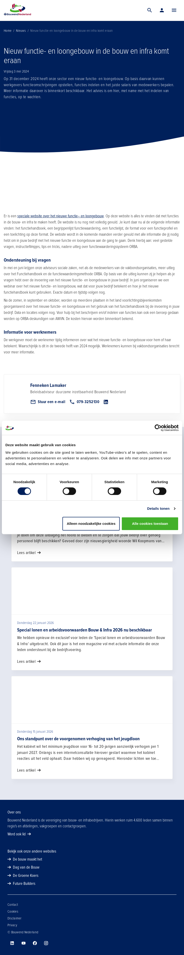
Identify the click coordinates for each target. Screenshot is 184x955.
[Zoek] (150, 10)
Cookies (13, 911)
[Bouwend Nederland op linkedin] (12, 943)
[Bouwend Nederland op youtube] (23, 943)
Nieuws (21, 30)
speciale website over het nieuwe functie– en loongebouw (60, 216)
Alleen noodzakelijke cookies (91, 524)
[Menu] (174, 10)
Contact (13, 904)
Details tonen (158, 508)
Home (8, 30)
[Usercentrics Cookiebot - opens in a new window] (158, 427)
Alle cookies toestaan (150, 524)
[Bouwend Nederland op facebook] (34, 943)
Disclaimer (15, 918)
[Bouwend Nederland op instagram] (46, 943)
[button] (174, 10)
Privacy (12, 925)
